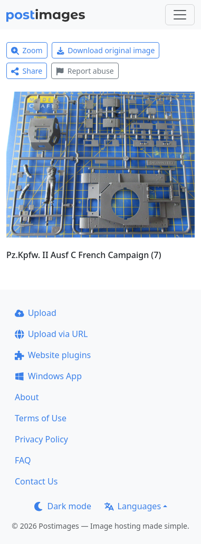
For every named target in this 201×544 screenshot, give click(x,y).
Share (26, 71)
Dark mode (62, 506)
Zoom (27, 50)
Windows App (48, 376)
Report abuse (84, 71)
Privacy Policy (41, 439)
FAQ (23, 460)
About (27, 397)
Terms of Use (40, 418)
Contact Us (36, 481)
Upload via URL (51, 334)
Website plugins (53, 355)
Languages (132, 506)
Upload (35, 313)
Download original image (105, 50)
